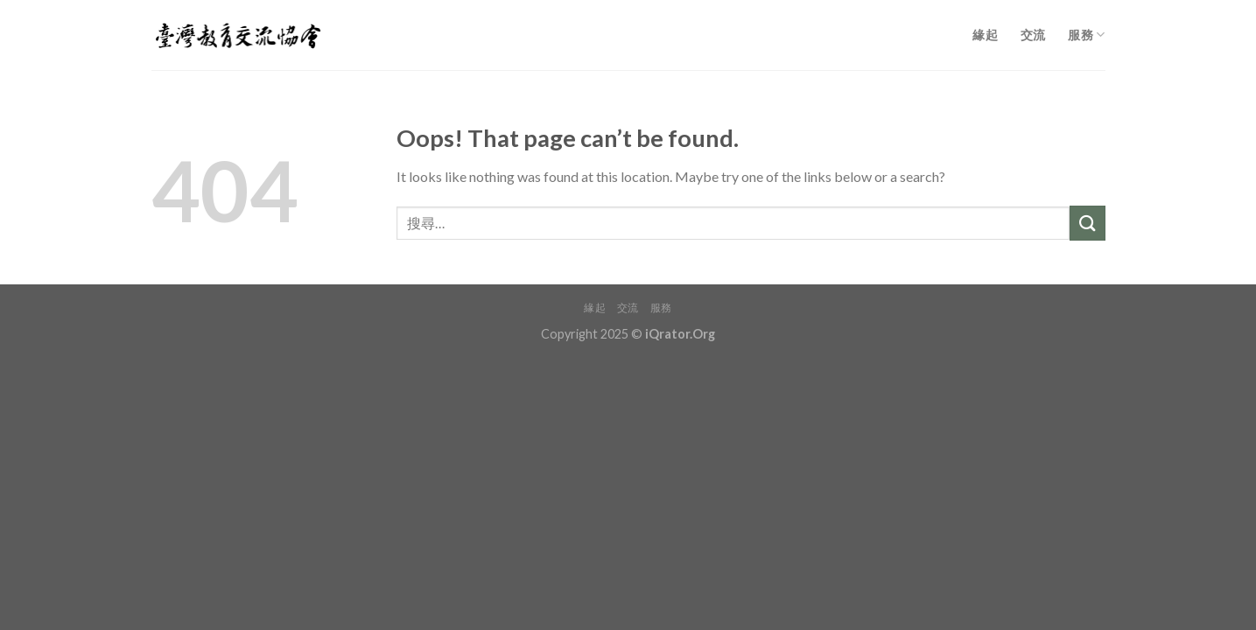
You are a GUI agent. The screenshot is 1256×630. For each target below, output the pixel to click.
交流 (1033, 34)
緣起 (985, 34)
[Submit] (1087, 223)
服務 (1086, 34)
